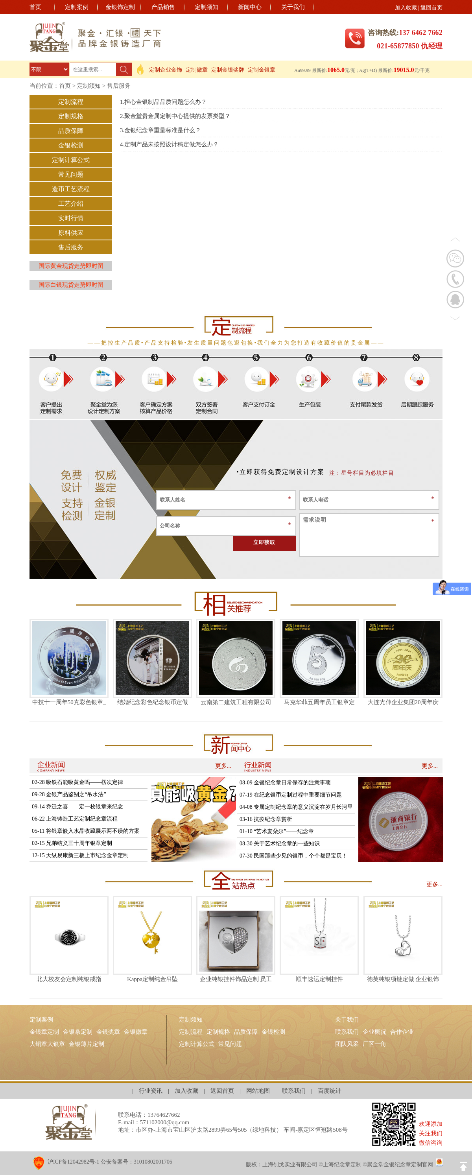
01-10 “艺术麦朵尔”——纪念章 (277, 831)
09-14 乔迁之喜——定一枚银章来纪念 (77, 807)
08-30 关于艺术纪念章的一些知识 (280, 844)
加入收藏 (406, 8)
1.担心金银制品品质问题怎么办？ (163, 102)
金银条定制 (77, 1032)
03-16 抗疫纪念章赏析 (266, 819)
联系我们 (347, 1032)
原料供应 (70, 232)
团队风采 (347, 1044)
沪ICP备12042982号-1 (73, 1162)
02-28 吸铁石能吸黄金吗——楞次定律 (77, 782)
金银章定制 (44, 1032)
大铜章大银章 (47, 1044)
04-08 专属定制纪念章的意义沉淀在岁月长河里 (296, 807)
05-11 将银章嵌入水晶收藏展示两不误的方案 (86, 831)
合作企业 (402, 1032)
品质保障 (70, 130)
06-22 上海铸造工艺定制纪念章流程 (75, 819)
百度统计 (329, 1091)
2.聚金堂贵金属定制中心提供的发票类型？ (175, 116)
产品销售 (163, 7)
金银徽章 (136, 1032)
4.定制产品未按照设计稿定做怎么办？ (169, 144)
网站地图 (258, 1091)
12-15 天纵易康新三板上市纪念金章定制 (80, 855)
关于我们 (293, 7)
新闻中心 (250, 7)
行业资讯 (150, 1091)
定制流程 (70, 101)
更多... (223, 766)
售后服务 (119, 86)
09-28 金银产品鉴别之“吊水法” (69, 794)
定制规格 (70, 116)
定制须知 (206, 7)
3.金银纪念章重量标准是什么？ (160, 130)
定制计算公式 (71, 160)
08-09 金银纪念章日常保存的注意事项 (285, 783)
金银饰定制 (120, 7)
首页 (35, 7)
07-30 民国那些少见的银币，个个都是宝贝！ (293, 856)
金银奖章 (108, 1032)
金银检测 (70, 145)
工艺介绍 (70, 203)
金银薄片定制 (86, 1044)
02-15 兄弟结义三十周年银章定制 (72, 843)
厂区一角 (374, 1044)
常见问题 (70, 174)
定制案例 (76, 7)
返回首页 (431, 8)
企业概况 (374, 1032)
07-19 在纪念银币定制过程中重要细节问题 (291, 795)
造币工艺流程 (71, 189)
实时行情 (70, 218)
